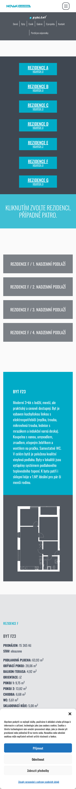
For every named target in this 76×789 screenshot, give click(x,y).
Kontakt (61, 24)
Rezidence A (38, 69)
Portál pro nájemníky (39, 33)
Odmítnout (38, 759)
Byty (23, 24)
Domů (15, 24)
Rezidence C (38, 106)
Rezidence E (38, 144)
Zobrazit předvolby (38, 770)
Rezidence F (38, 162)
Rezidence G (38, 181)
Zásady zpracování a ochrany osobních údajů (38, 781)
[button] (70, 714)
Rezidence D (38, 125)
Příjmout (38, 748)
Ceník (31, 24)
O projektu (50, 24)
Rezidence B (38, 87)
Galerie (40, 24)
